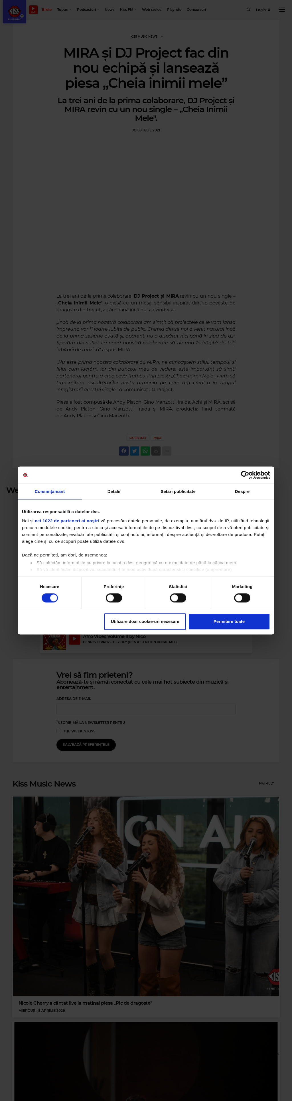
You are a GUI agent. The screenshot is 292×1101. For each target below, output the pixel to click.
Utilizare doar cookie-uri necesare (145, 621)
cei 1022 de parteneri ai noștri (67, 520)
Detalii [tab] (114, 491)
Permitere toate (229, 621)
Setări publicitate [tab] (178, 491)
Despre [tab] (242, 491)
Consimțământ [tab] (50, 491)
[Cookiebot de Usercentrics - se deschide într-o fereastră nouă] (245, 475)
